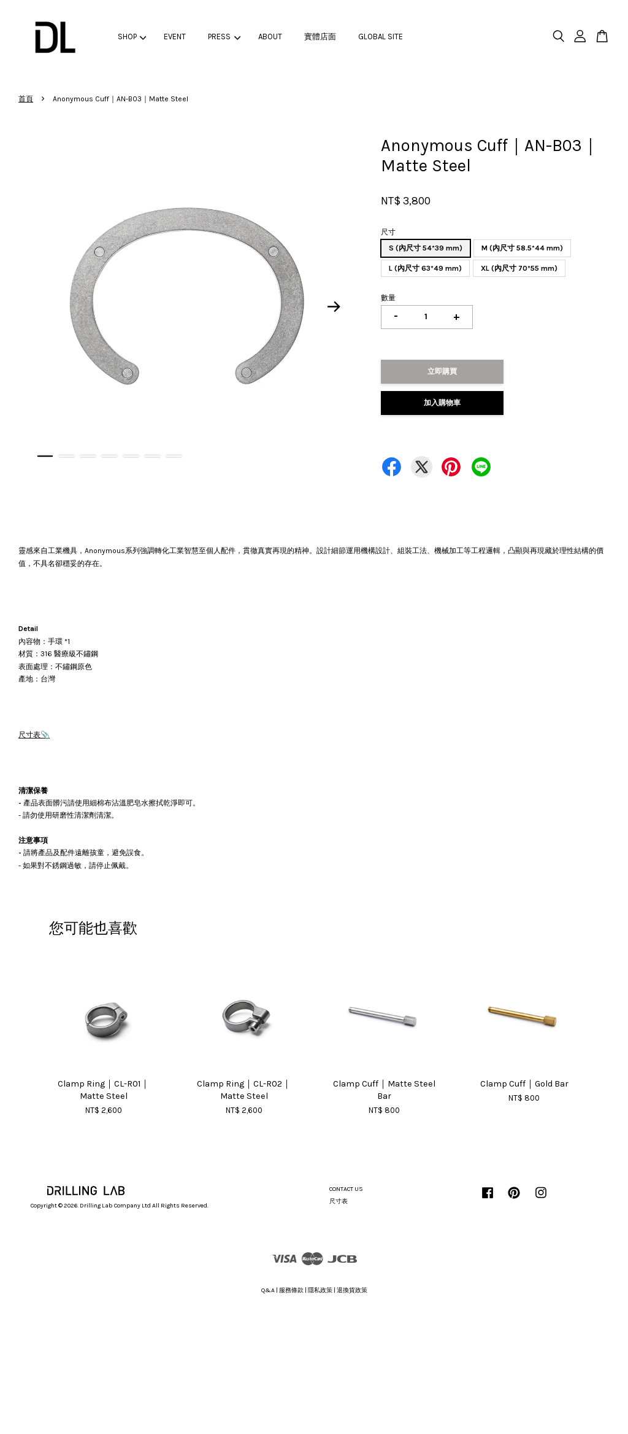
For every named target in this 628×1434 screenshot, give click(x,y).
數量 (388, 297)
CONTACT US (346, 1189)
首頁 (25, 99)
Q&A (268, 1290)
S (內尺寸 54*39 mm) (425, 248)
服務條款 (291, 1290)
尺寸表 (29, 735)
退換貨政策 (352, 1290)
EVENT (175, 36)
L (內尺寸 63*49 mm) (425, 268)
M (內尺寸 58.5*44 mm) (522, 248)
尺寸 (388, 232)
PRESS (224, 36)
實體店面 (320, 36)
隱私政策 (320, 1290)
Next (333, 306)
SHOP (132, 36)
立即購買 (442, 371)
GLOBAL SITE (380, 36)
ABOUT (270, 36)
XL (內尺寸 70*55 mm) (519, 268)
